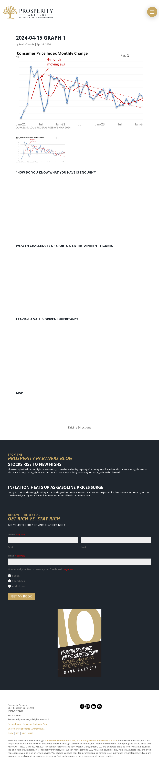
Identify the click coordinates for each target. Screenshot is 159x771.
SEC (17, 733)
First (10, 547)
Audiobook (18, 586)
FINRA (11, 733)
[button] (152, 12)
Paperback (18, 581)
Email (16, 556)
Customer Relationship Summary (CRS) (26, 728)
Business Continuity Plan (35, 724)
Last (83, 547)
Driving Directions (79, 427)
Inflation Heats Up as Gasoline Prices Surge (55, 487)
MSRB (30, 733)
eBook (15, 575)
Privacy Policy (14, 724)
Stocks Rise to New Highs (34, 464)
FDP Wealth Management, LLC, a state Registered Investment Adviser (81, 740)
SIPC (24, 733)
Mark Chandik (26, 44)
